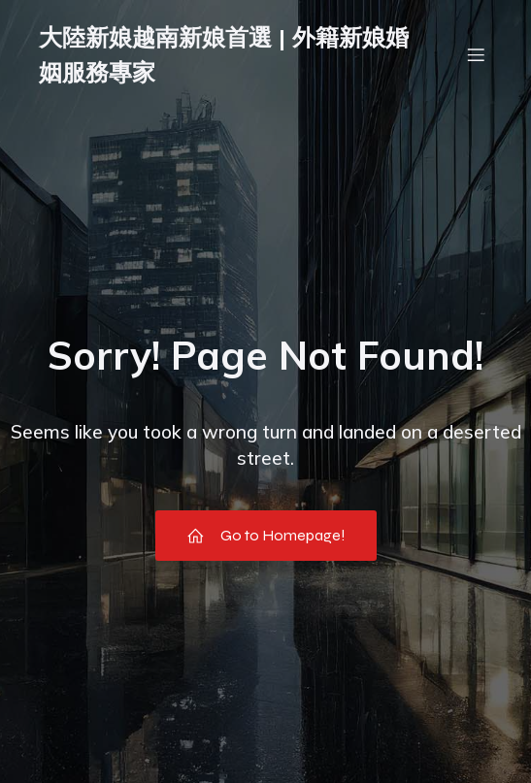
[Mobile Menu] (475, 54)
